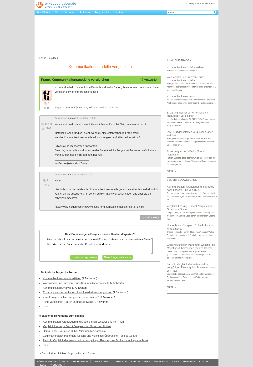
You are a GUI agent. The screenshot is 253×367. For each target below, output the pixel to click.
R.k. (70, 174)
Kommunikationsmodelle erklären (62, 278)
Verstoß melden (151, 217)
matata (71, 118)
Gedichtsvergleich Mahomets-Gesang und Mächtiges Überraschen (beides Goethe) (90, 335)
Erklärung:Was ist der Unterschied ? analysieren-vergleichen (77, 292)
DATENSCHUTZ (101, 361)
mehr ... (47, 306)
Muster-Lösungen (65, 12)
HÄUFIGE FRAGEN (47, 361)
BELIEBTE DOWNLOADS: (182, 179)
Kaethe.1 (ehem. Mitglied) (79, 107)
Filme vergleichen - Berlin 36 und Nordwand (68, 301)
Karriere (119, 12)
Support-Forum (76, 353)
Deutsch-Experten (122, 234)
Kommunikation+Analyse (57, 287)
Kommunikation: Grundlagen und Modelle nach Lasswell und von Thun (83, 321)
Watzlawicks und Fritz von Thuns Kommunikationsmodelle (76, 283)
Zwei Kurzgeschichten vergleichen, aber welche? (71, 297)
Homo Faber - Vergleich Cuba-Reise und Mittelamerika (74, 331)
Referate (85, 12)
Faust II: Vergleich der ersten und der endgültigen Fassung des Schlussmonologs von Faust (95, 340)
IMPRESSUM (161, 361)
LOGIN (189, 3)
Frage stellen (102, 12)
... (171, 170)
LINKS (175, 361)
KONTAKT (204, 361)
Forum (42, 58)
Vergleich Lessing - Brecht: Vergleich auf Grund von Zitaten (77, 326)
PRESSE (41, 364)
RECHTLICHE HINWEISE (75, 361)
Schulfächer (43, 12)
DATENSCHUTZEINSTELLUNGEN (132, 361)
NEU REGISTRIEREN (204, 3)
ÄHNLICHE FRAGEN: (179, 60)
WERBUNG (56, 364)
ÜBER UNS (189, 361)
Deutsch (92, 353)
